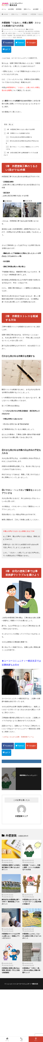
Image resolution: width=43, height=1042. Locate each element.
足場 (26, 31)
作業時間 (29, 35)
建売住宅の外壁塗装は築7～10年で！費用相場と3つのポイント (11, 902)
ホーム (4, 9)
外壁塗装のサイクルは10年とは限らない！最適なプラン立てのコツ (11, 936)
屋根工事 (4, 33)
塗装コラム (27, 9)
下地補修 (9, 35)
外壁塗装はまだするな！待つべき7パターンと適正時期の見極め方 (31, 902)
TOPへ (36, 1039)
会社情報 (11, 9)
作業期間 (18, 35)
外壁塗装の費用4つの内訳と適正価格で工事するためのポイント (11, 867)
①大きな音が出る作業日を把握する (19, 137)
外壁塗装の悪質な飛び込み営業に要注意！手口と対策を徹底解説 (11, 970)
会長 (34, 35)
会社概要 (35, 9)
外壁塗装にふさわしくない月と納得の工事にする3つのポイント (31, 936)
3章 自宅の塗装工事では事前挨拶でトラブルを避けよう (21, 153)
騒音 (14, 37)
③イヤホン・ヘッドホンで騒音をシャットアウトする (22, 147)
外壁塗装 (24, 14)
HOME (6, 14)
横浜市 (24, 35)
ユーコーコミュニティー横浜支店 (13, 31)
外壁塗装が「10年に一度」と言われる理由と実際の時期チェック (31, 970)
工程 (24, 33)
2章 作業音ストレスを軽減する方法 (17, 133)
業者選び (29, 33)
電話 (21, 1039)
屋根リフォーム (17, 33)
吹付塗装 (35, 33)
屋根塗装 (19, 37)
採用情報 (18, 9)
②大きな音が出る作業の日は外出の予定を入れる (22, 142)
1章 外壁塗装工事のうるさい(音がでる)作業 (19, 129)
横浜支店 (30, 31)
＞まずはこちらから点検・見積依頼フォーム (18, 737)
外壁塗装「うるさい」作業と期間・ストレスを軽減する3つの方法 (31, 867)
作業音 (10, 33)
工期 (13, 35)
